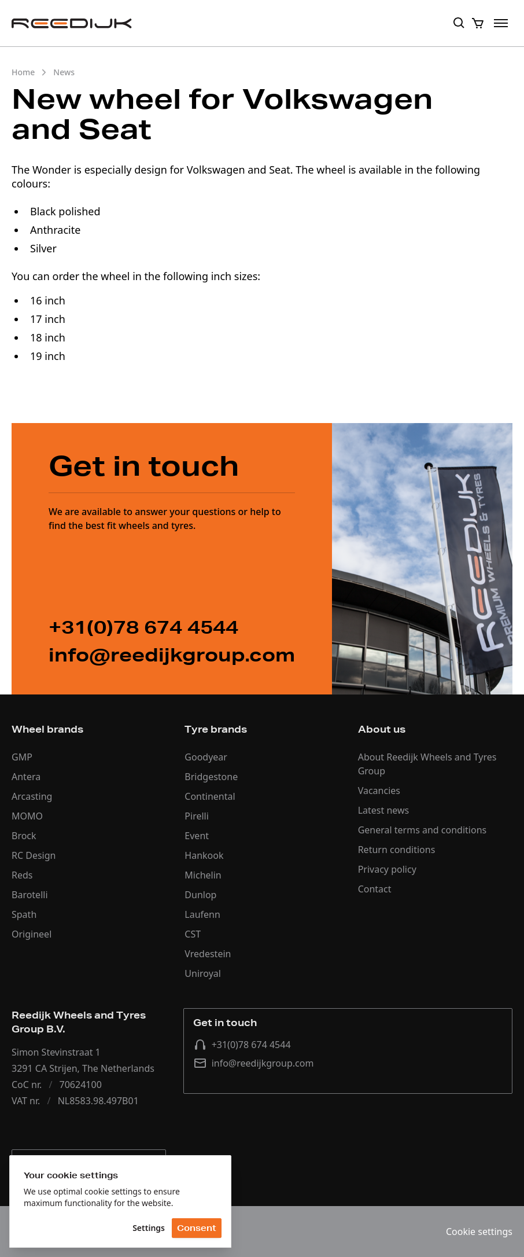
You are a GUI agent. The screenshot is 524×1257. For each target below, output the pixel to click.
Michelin (202, 875)
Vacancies (379, 790)
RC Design (34, 855)
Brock (24, 835)
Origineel (31, 934)
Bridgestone (211, 776)
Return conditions (397, 849)
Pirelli (196, 816)
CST (192, 934)
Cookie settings (479, 1231)
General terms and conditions (422, 830)
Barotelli (30, 894)
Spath (24, 914)
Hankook (203, 855)
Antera (26, 776)
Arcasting (32, 796)
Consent (196, 1228)
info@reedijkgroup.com (253, 1063)
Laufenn (202, 914)
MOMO (27, 816)
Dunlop (200, 894)
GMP (22, 757)
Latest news (383, 810)
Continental (209, 796)
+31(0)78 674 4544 (242, 1045)
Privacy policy (387, 869)
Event (196, 835)
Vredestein (207, 953)
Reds (22, 875)
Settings (148, 1227)
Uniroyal (202, 973)
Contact (375, 889)
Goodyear (205, 757)
